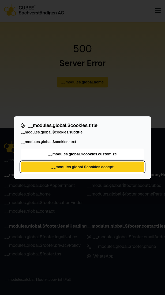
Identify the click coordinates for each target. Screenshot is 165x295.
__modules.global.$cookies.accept (82, 166)
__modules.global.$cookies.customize (82, 154)
